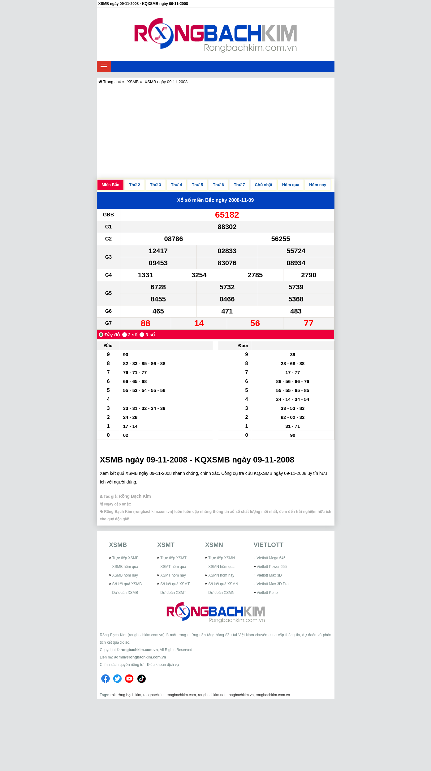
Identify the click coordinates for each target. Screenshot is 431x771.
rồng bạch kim (129, 695)
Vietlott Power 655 (272, 566)
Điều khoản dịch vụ (163, 664)
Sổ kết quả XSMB (127, 584)
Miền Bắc (110, 184)
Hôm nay (317, 184)
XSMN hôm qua (221, 566)
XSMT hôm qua (173, 566)
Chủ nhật (263, 184)
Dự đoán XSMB (125, 592)
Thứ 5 (197, 184)
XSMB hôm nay (125, 575)
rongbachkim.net (212, 695)
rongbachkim (154, 695)
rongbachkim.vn (240, 695)
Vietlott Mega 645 (271, 558)
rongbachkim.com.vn (139, 650)
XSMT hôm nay (173, 575)
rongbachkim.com (181, 695)
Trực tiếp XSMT (173, 558)
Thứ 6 (218, 184)
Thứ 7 (239, 184)
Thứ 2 (134, 184)
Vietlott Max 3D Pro (273, 584)
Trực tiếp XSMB (125, 558)
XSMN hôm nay (221, 575)
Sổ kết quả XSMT (175, 584)
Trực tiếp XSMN (221, 558)
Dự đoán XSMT (173, 592)
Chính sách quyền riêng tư (122, 664)
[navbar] (104, 66)
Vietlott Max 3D (269, 575)
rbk (113, 695)
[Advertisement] (215, 132)
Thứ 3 (155, 184)
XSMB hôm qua (125, 566)
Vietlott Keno (267, 592)
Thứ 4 (176, 184)
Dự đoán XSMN (221, 592)
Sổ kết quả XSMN (223, 584)
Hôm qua (291, 184)
